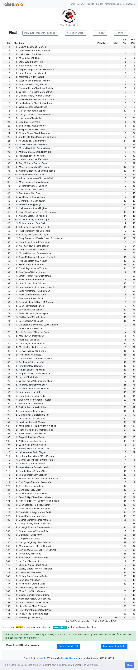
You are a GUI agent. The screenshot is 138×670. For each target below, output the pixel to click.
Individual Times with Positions (39, 33)
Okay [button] (129, 665)
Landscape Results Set (114, 646)
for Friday (99, 33)
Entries (99, 4)
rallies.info (41, 658)
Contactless (129, 4)
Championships (113, 4)
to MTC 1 (120, 33)
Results (90, 4)
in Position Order (75, 33)
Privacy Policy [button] (91, 665)
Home (72, 4)
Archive (80, 4)
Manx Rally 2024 (68, 25)
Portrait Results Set (68, 646)
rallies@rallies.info (68, 658)
